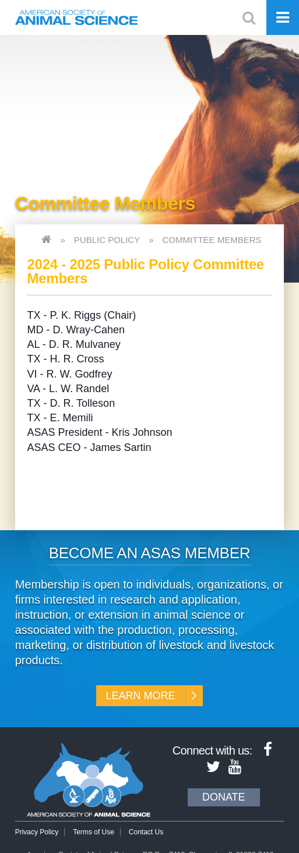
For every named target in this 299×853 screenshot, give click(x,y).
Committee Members (212, 240)
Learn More (140, 696)
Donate (223, 797)
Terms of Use (93, 832)
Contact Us (146, 832)
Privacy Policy (37, 832)
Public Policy (107, 240)
